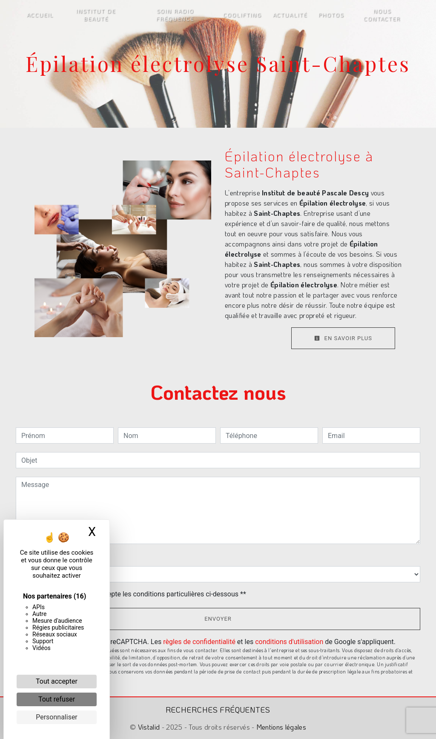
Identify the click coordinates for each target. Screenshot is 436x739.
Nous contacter (382, 15)
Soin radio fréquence (175, 15)
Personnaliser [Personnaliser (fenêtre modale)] (56, 717)
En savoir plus (343, 338)
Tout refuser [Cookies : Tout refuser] (56, 699)
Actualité (290, 14)
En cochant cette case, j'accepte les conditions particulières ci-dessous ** (135, 594)
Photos (331, 14)
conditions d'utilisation (289, 642)
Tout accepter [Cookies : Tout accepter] (56, 681)
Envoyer (218, 619)
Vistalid (149, 726)
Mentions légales (280, 726)
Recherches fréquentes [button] (218, 709)
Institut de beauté (96, 15)
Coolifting (242, 14)
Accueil (40, 14)
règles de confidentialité (199, 642)
